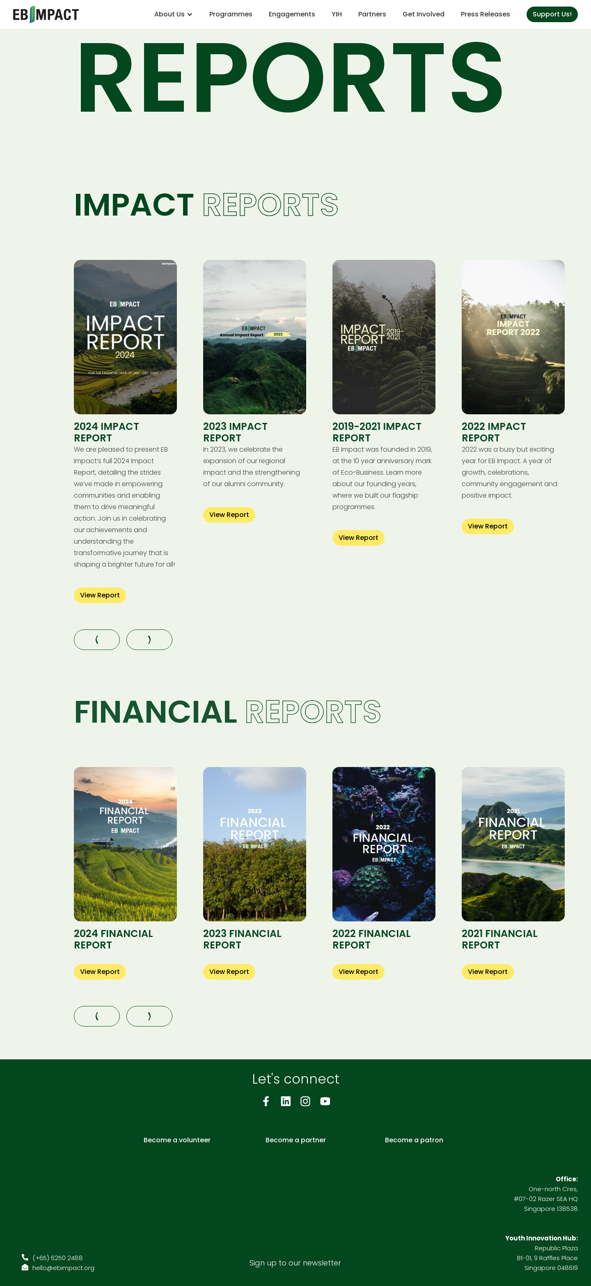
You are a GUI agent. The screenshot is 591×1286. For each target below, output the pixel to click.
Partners (372, 14)
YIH (337, 14)
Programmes (230, 14)
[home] (46, 14)
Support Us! (552, 14)
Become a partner (296, 1140)
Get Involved (423, 14)
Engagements (292, 14)
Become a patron (414, 1140)
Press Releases (485, 14)
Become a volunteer (177, 1140)
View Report (100, 595)
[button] (173, 14)
